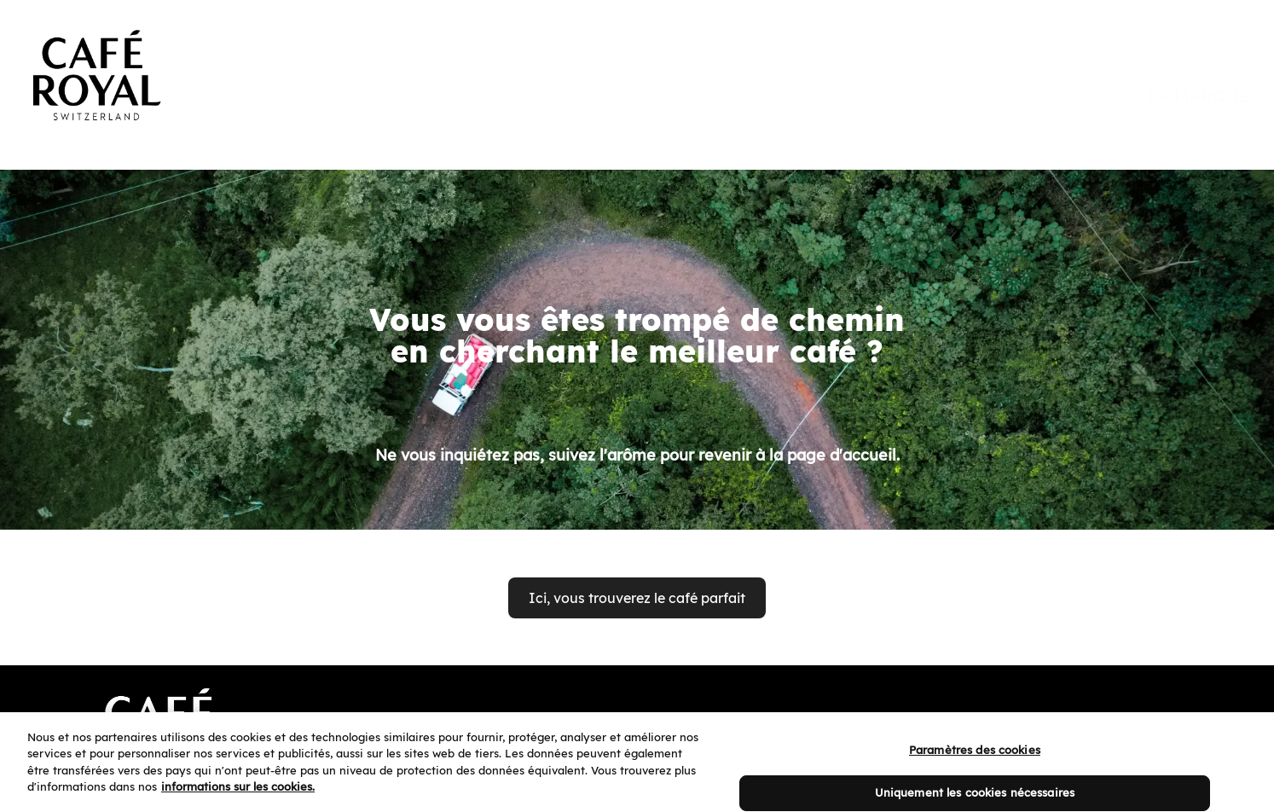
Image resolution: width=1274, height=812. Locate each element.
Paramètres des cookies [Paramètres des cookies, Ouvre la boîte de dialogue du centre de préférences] (974, 762)
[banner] (637, 61)
